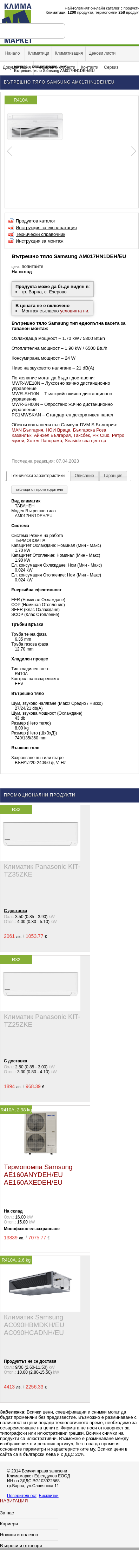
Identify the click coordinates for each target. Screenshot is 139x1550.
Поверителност (22, 1495)
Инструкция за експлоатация (46, 227)
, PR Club (100, 435)
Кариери (9, 1523)
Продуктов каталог (35, 221)
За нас (7, 1512)
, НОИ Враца (57, 430)
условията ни (74, 310)
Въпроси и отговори (21, 1545)
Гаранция (113, 475)
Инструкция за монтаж (40, 241)
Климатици (38, 53)
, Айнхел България (51, 435)
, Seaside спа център (84, 440)
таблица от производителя (39, 489)
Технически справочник (40, 234)
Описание (84, 475)
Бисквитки (48, 1495)
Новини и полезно (19, 1534)
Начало (12, 53)
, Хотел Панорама (43, 440)
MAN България (27, 430)
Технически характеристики (38, 475)
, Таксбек (80, 435)
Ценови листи (101, 53)
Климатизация (69, 53)
